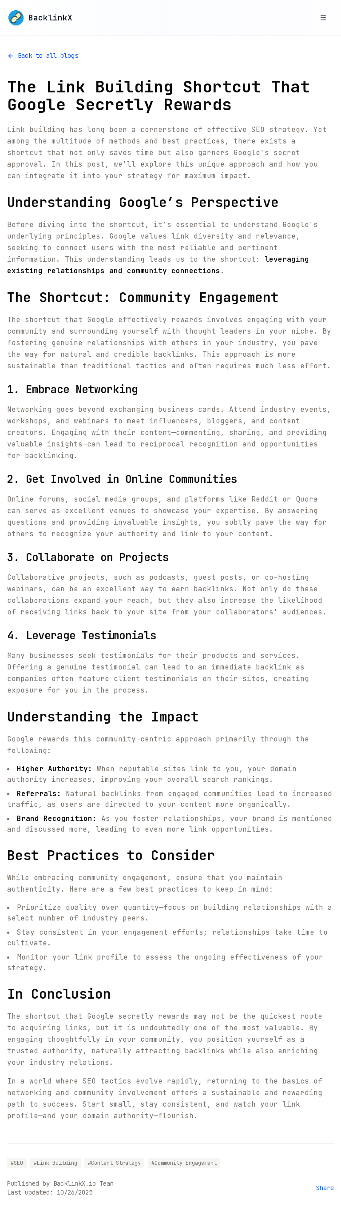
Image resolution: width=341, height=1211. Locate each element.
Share (325, 1188)
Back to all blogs (42, 56)
